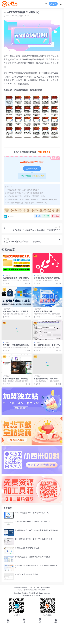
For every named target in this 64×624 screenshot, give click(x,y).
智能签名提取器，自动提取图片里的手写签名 (32, 556)
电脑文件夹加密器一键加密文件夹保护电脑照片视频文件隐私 (16, 279)
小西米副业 (31, 593)
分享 (38, 216)
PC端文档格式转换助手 (43, 311)
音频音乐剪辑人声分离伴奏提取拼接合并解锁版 (47, 279)
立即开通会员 (44, 152)
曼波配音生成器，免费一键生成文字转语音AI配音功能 (36, 530)
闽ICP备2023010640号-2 (32, 595)
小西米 (9, 216)
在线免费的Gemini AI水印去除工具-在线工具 (32, 521)
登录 (53, 4)
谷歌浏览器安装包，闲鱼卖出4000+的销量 (47, 379)
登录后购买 (32, 169)
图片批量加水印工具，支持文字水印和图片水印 (47, 346)
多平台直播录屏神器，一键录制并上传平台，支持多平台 (16, 379)
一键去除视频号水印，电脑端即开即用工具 (32, 512)
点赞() (55, 216)
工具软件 (20, 16)
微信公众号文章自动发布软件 (26, 574)
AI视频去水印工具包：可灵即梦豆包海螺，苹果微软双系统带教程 (16, 312)
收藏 (46, 216)
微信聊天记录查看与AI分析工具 (27, 548)
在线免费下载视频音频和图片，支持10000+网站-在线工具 (37, 566)
